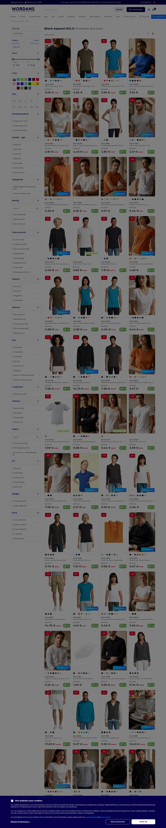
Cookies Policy (91, 817)
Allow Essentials (118, 822)
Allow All (143, 822)
